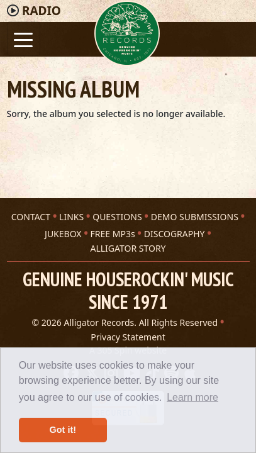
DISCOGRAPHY (174, 234)
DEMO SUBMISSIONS (194, 217)
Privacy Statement (128, 337)
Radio (41, 11)
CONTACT (30, 217)
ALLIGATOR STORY (127, 248)
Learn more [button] (192, 397)
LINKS (71, 217)
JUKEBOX (63, 234)
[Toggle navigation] (23, 38)
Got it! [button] (63, 430)
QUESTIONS (117, 217)
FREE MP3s (113, 234)
